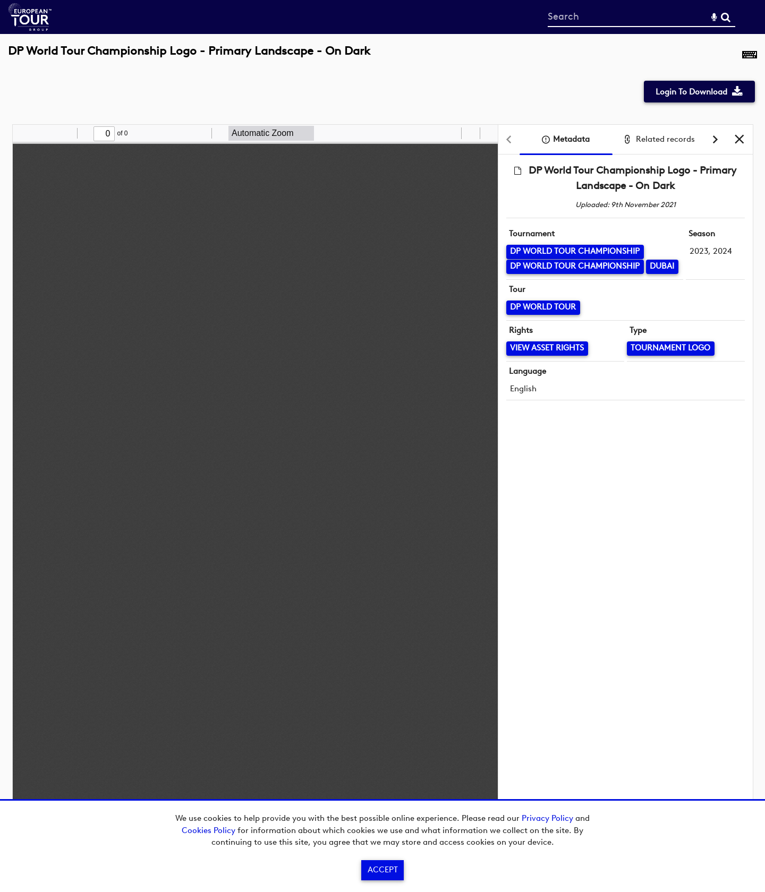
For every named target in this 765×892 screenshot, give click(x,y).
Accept (383, 869)
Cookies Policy (208, 830)
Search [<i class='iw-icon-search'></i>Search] (725, 16)
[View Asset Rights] (547, 348)
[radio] (451, 133)
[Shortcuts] (749, 57)
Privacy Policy (547, 818)
